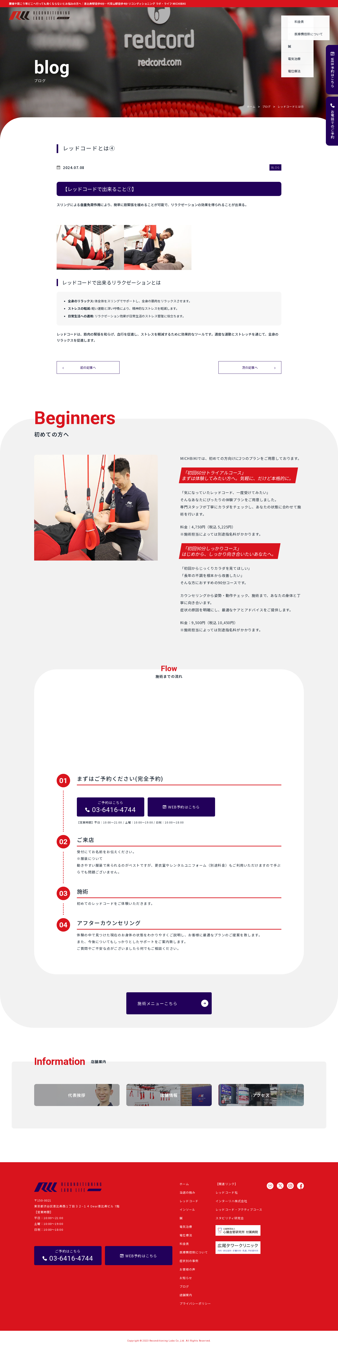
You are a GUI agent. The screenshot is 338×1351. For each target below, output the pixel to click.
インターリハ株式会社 (231, 1201)
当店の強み (141, 15)
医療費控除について (194, 1252)
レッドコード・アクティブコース (239, 1209)
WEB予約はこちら (332, 73)
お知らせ (261, 15)
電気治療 (186, 1226)
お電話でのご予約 (332, 124)
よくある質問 (300, 15)
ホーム (122, 15)
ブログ (279, 15)
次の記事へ (250, 367)
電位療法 (186, 1235)
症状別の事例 (216, 15)
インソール (187, 1209)
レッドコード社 (227, 1192)
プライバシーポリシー (195, 1303)
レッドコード (189, 1201)
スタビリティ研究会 (230, 1218)
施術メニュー (165, 15)
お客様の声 (241, 15)
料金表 (184, 1244)
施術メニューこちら (158, 1003)
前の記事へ (88, 367)
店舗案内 (322, 15)
